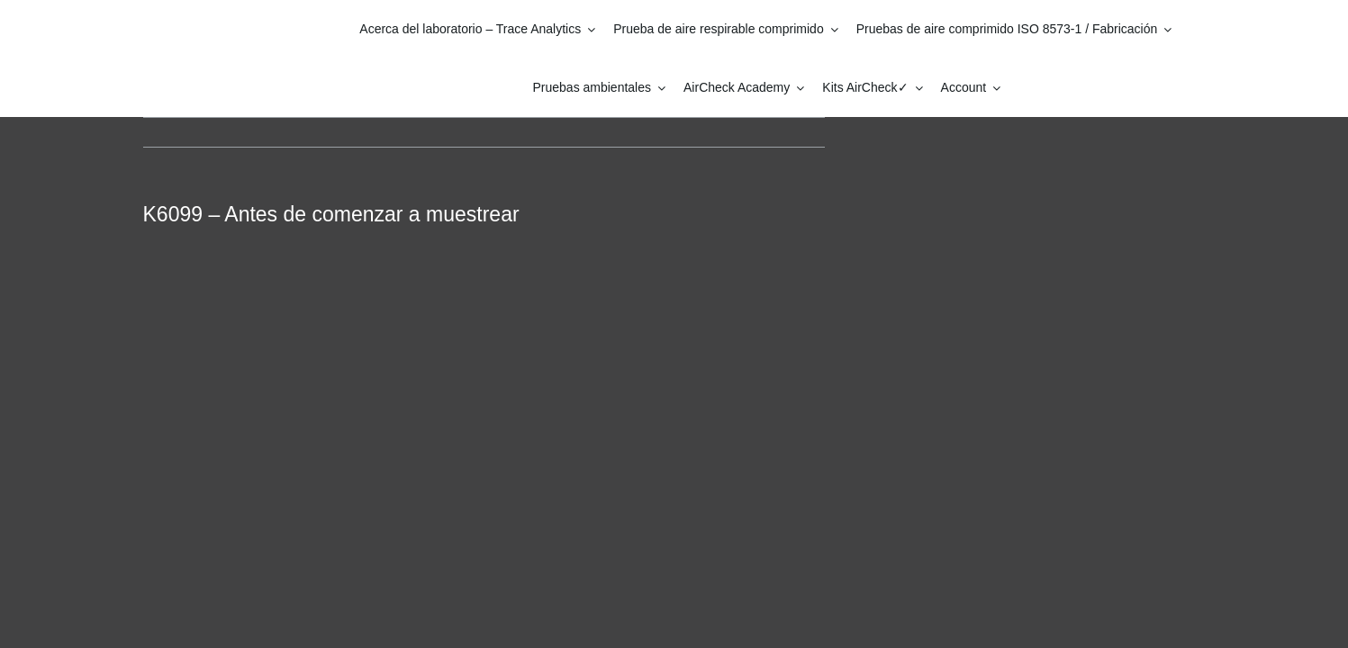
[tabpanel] (484, 390)
